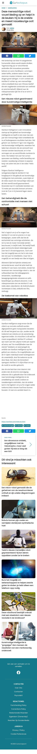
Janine (12, 28)
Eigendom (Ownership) (18, 716)
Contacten (18, 691)
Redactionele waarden (18, 713)
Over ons (18, 688)
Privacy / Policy (18, 730)
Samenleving (12, 8)
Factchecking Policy (18, 705)
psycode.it (18, 695)
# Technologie (7, 425)
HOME (3, 8)
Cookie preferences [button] (18, 734)
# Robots (18, 425)
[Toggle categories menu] (3, 2)
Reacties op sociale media (18, 720)
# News (27, 425)
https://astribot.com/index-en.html (13, 422)
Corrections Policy (18, 709)
